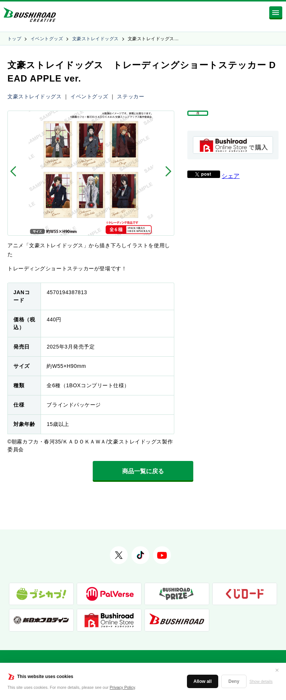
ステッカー (130, 96)
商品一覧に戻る (143, 471)
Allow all (203, 681)
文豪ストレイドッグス (95, 38)
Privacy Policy (122, 687)
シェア (230, 187)
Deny (233, 681)
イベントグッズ (47, 38)
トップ (14, 38)
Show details (261, 681)
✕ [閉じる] (277, 670)
